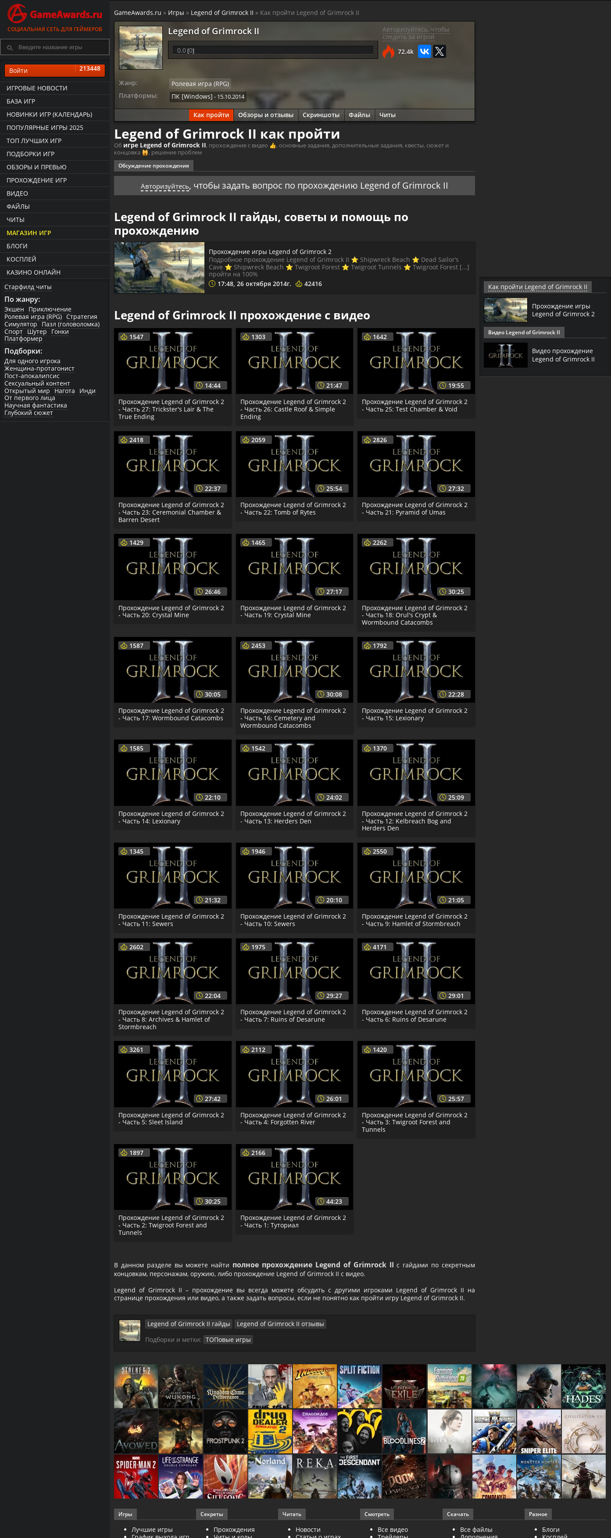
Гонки (60, 331)
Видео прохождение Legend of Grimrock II (566, 354)
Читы (16, 219)
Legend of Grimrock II (222, 12)
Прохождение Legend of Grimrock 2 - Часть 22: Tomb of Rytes (292, 506)
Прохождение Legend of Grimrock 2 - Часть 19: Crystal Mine (292, 609)
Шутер (37, 331)
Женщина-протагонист (39, 368)
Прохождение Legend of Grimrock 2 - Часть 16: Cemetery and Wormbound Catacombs (292, 715)
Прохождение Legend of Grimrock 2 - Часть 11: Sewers (170, 917)
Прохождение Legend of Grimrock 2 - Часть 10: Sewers (292, 917)
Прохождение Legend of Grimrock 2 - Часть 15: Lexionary (414, 711)
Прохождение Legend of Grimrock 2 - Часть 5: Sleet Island (170, 1116)
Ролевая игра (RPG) (33, 316)
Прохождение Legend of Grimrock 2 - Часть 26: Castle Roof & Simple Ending (292, 406)
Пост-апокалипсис (32, 376)
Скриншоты (321, 113)
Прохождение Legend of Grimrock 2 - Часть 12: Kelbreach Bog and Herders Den (414, 818)
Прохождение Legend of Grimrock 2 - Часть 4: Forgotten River (292, 1116)
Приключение (50, 309)
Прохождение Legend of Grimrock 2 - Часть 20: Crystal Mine (170, 609)
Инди (87, 390)
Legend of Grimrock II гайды (184, 1337)
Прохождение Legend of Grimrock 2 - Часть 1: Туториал (292, 1219)
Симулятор (20, 324)
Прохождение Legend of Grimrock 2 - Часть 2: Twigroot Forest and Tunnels (170, 1222)
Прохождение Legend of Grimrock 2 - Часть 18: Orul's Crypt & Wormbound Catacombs (414, 612)
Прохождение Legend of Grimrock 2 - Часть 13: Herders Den (292, 815)
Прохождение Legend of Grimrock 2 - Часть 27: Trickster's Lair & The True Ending (170, 406)
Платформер (23, 338)
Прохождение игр (37, 180)
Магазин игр (29, 233)
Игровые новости (37, 88)
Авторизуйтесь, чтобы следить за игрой (416, 33)
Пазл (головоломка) (71, 324)
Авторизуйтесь (165, 183)
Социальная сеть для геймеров (55, 16)
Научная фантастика (35, 405)
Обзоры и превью (37, 167)
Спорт (13, 331)
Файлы (18, 206)
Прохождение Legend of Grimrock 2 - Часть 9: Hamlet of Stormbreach (415, 917)
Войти (54, 70)
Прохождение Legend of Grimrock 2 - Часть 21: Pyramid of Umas (414, 506)
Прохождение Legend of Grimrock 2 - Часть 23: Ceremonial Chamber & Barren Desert (172, 509)
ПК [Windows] (190, 95)
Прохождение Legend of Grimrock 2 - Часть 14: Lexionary (170, 815)
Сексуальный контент (37, 383)
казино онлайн (34, 272)
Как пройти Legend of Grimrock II (531, 286)
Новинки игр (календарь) (49, 114)
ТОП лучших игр (34, 140)
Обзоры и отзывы (265, 113)
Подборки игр (30, 154)
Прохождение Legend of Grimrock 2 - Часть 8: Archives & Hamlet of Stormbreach (170, 1016)
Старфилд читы (28, 287)
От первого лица (29, 397)
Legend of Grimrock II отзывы (267, 1337)
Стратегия (81, 316)
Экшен (14, 309)
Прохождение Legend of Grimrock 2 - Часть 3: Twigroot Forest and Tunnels (414, 1119)
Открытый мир (27, 390)
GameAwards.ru (137, 12)
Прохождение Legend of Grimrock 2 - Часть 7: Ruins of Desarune (292, 1013)
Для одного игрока (32, 361)
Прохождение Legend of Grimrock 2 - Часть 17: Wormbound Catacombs (170, 715)
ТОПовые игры (226, 1352)
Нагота (64, 390)
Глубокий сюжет (28, 412)
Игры (176, 12)
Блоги (17, 246)
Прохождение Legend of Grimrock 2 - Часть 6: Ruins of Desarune (414, 1013)
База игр (21, 101)
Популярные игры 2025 (45, 127)
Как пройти (211, 113)
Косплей (21, 259)
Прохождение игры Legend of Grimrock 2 (292, 248)
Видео (17, 193)
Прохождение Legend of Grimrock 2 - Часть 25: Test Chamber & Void (414, 403)
